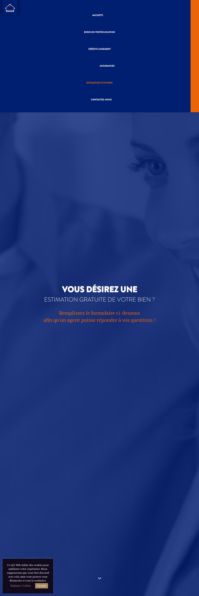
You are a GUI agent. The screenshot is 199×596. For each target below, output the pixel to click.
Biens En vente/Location (99, 32)
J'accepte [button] (41, 585)
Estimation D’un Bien (99, 82)
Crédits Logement (99, 48)
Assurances (107, 65)
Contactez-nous (101, 99)
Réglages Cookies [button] (20, 585)
